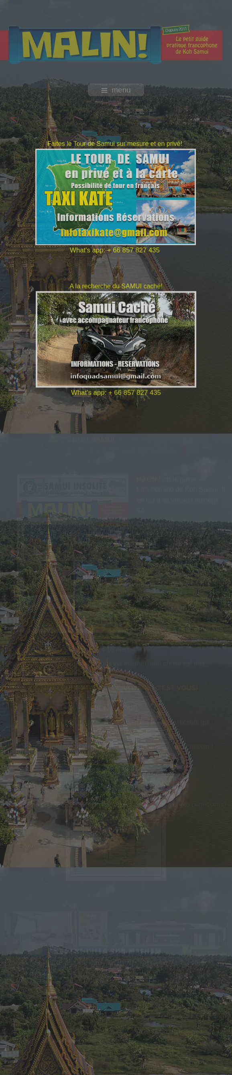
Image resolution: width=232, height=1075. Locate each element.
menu (116, 90)
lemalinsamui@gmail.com (90, 1041)
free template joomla (116, 1066)
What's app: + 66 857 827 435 (114, 250)
